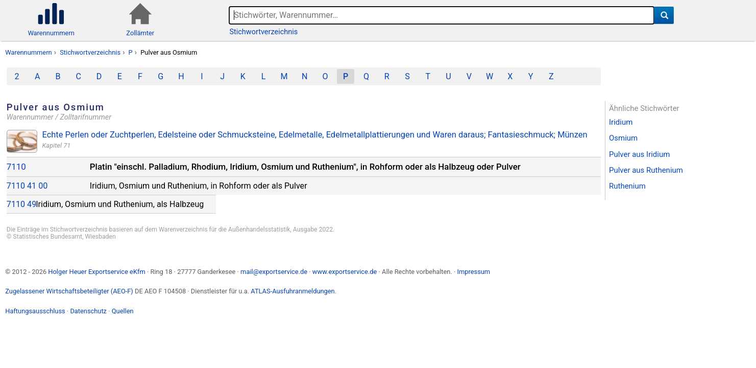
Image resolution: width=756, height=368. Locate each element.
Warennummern (28, 52)
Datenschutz (88, 311)
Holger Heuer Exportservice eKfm (96, 271)
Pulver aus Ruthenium (646, 170)
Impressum (473, 271)
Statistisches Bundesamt (47, 236)
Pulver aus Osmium (168, 52)
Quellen (123, 311)
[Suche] (664, 15)
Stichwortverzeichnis (263, 32)
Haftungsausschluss (35, 311)
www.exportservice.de (344, 271)
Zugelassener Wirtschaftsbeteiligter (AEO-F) (69, 291)
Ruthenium (627, 186)
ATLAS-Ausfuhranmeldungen (292, 291)
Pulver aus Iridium (639, 154)
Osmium (623, 138)
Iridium (620, 122)
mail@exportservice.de (273, 271)
